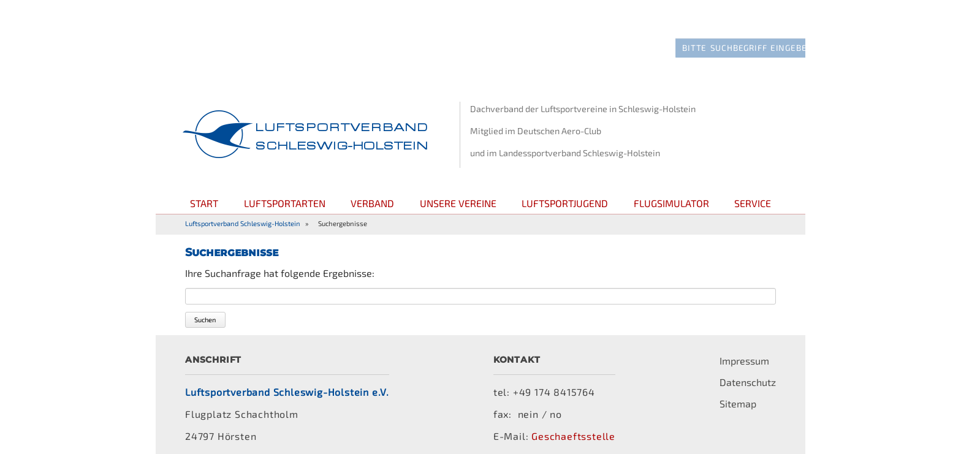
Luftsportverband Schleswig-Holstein (242, 207)
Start (204, 186)
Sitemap (738, 387)
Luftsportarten (284, 186)
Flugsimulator (671, 186)
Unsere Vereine (458, 186)
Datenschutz (748, 365)
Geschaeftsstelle (573, 419)
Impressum (744, 344)
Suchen (205, 303)
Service (752, 186)
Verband (372, 186)
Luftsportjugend (565, 186)
